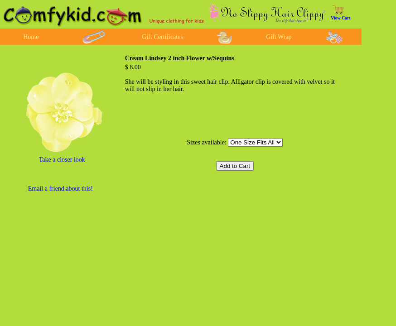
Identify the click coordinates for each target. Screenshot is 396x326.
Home (31, 37)
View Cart (341, 17)
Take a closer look (62, 159)
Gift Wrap (278, 37)
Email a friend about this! (60, 188)
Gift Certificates (162, 37)
